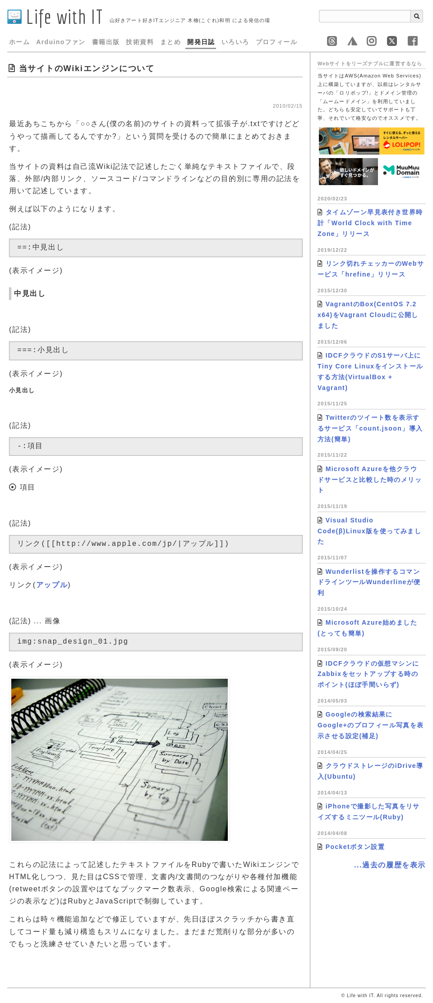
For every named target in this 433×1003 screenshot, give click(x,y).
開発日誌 (201, 41)
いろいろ (235, 41)
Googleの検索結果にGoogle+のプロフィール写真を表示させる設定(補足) (371, 725)
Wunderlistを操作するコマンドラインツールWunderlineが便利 (369, 582)
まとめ (170, 41)
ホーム (19, 41)
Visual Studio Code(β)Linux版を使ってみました (369, 531)
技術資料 (140, 41)
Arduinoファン (61, 41)
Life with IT (55, 16)
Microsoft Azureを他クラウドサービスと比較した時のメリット (370, 479)
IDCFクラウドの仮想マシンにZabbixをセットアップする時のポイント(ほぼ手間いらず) (368, 674)
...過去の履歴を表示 (390, 865)
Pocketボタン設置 (355, 846)
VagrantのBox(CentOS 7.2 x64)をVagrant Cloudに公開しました (368, 314)
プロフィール (276, 41)
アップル (52, 585)
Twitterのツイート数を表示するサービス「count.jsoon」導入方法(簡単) (370, 428)
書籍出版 (106, 41)
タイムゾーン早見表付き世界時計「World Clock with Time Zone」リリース (370, 223)
